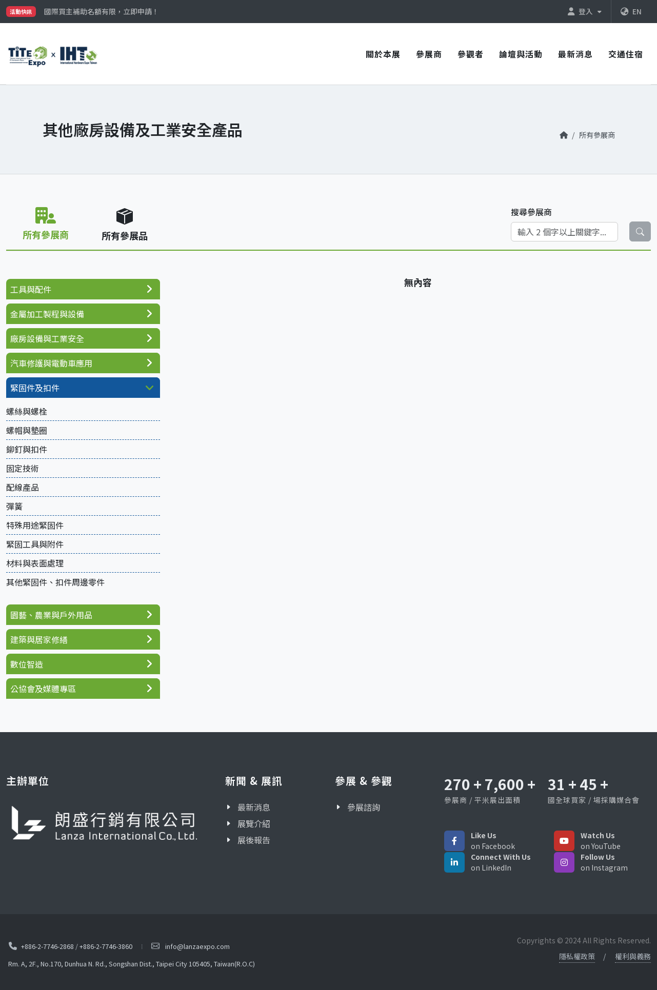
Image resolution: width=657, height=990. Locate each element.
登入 (585, 11)
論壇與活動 (521, 54)
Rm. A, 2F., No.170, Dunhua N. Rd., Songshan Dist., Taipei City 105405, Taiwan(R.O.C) (131, 963)
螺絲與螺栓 (26, 411)
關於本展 (383, 54)
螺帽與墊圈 (26, 430)
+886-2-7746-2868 (47, 946)
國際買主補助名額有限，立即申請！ (101, 11)
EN (631, 11)
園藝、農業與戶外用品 (51, 615)
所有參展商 (597, 134)
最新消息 (575, 54)
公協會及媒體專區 (43, 688)
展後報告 (253, 840)
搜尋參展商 (531, 212)
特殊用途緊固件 (35, 525)
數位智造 (26, 664)
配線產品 (22, 487)
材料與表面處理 (35, 563)
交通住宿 (625, 54)
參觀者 (470, 54)
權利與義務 (633, 956)
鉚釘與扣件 (26, 449)
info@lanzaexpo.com (197, 946)
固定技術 (22, 468)
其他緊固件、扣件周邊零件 (55, 582)
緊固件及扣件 (34, 387)
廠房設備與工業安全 (47, 338)
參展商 (429, 54)
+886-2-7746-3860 (105, 946)
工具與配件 (30, 289)
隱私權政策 (577, 956)
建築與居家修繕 (39, 639)
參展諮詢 (363, 807)
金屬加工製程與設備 (47, 314)
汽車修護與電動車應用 (51, 363)
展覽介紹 (253, 823)
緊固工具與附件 (35, 544)
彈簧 (14, 506)
